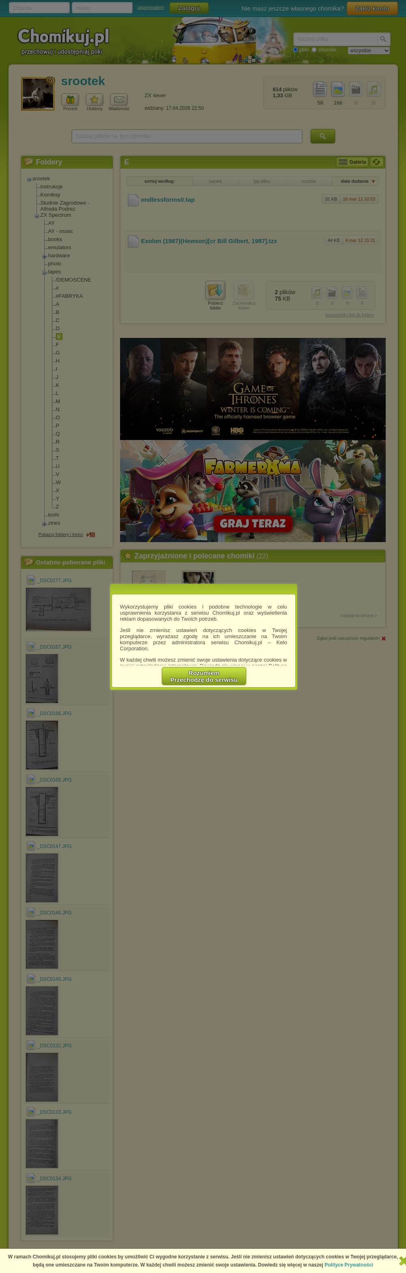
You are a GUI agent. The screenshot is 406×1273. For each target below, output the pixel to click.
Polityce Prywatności (348, 1265)
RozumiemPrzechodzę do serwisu (204, 676)
